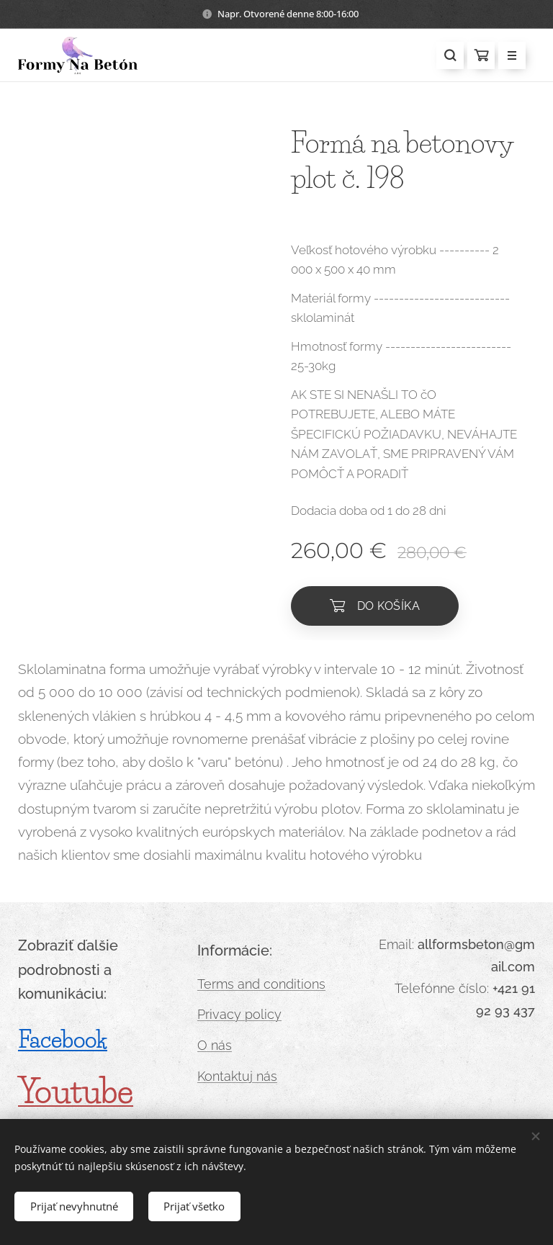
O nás (214, 1045)
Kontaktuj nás (237, 1076)
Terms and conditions (261, 984)
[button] (450, 55)
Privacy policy (239, 1014)
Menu (507, 56)
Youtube (75, 1091)
